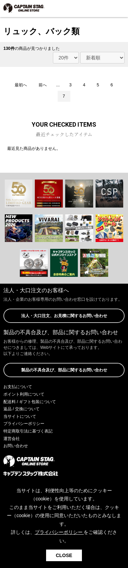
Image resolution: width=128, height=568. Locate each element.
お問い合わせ (15, 445)
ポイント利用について (23, 394)
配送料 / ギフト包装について (29, 401)
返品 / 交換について (21, 409)
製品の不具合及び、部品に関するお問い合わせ (64, 370)
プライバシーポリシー (23, 423)
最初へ (21, 85)
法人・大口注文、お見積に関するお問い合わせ (64, 315)
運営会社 (11, 438)
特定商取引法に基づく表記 (28, 431)
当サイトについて (19, 416)
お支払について (17, 386)
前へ (43, 85)
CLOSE (64, 555)
